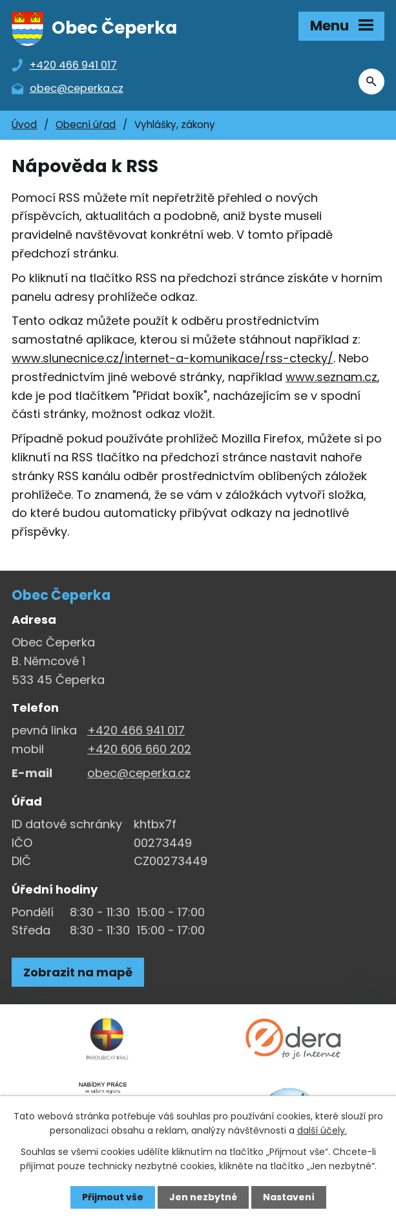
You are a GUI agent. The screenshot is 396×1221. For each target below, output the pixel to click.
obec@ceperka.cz (139, 773)
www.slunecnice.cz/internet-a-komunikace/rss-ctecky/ (172, 359)
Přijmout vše (112, 1197)
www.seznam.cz (331, 377)
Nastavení (289, 1197)
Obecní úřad (86, 125)
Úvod (24, 125)
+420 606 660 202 (139, 750)
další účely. (322, 1130)
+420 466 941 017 (136, 731)
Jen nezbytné (203, 1197)
